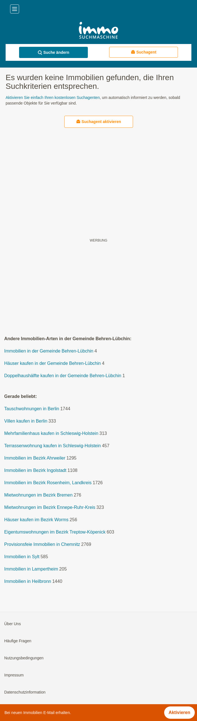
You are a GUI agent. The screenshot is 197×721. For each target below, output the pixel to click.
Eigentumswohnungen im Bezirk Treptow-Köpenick (55, 532)
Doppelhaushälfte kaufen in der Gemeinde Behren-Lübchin (62, 375)
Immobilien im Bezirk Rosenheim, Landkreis (47, 482)
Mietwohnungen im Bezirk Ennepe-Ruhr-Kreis (49, 507)
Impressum (14, 675)
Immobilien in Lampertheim (31, 569)
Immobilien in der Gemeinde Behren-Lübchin (48, 351)
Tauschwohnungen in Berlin (31, 408)
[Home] (98, 31)
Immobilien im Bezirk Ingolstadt (35, 470)
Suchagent (144, 52)
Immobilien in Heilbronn (27, 581)
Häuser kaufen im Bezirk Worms (36, 519)
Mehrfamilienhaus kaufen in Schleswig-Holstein (51, 433)
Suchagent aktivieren (98, 121)
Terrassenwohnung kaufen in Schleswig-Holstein (52, 445)
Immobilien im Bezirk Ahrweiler (34, 458)
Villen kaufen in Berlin (25, 421)
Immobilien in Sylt (21, 556)
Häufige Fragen (17, 641)
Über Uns (12, 624)
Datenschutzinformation (24, 692)
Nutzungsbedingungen (23, 658)
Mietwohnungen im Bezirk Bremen (38, 495)
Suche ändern (53, 52)
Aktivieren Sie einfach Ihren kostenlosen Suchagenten (53, 97)
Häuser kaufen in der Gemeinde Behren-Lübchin (52, 363)
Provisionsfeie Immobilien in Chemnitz (42, 544)
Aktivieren (179, 712)
